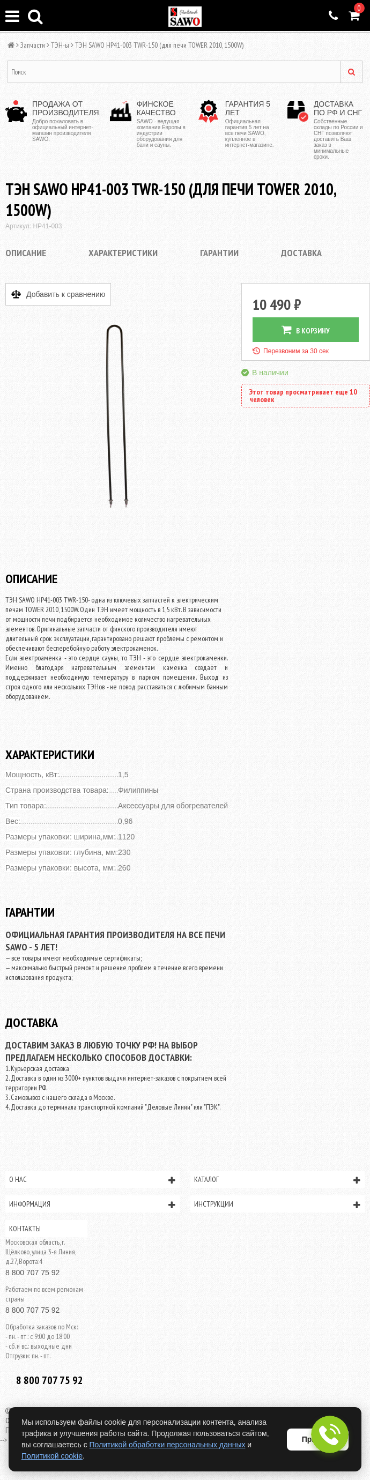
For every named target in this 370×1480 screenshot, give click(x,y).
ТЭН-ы (60, 45)
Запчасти (32, 45)
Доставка (301, 253)
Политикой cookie (52, 1456)
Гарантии (219, 253)
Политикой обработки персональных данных (168, 1444)
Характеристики (123, 253)
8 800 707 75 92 (32, 1272)
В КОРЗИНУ (306, 330)
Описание (25, 253)
